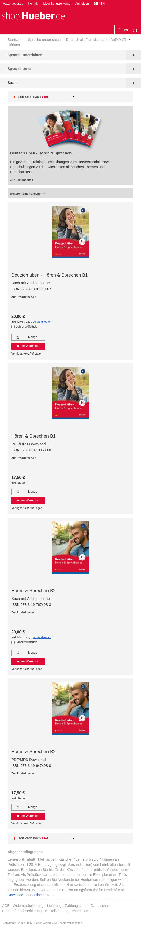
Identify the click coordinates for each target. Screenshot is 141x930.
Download (15, 895)
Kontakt (33, 3)
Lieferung (54, 906)
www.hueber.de (13, 3)
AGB (6, 906)
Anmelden (82, 3)
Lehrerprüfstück (26, 326)
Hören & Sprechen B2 (33, 590)
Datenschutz (101, 906)
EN (102, 3)
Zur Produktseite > (23, 296)
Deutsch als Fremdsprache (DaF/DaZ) (96, 40)
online (37, 895)
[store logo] (33, 16)
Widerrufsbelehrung (28, 906)
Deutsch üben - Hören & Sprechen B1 (49, 275)
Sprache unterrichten (44, 40)
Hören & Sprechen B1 (33, 436)
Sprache (25, 55)
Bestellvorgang (56, 911)
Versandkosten (42, 321)
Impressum (80, 911)
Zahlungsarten (76, 906)
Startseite (15, 40)
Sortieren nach (29, 97)
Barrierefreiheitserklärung (22, 911)
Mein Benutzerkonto (56, 3)
